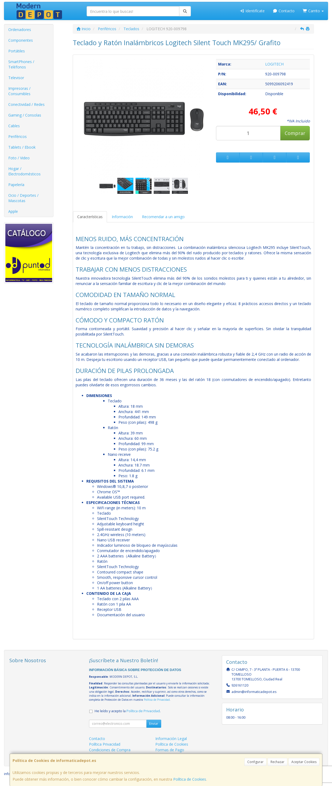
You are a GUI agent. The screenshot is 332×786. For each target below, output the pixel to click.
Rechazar (277, 762)
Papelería (16, 184)
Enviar (153, 723)
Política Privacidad (104, 744)
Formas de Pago (169, 749)
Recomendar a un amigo (163, 216)
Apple (13, 211)
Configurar (255, 762)
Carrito (313, 10)
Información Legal (171, 738)
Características (90, 216)
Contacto (284, 10)
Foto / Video (19, 157)
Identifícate (252, 10)
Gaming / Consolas (24, 115)
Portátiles (16, 50)
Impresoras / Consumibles (19, 91)
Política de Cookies (189, 779)
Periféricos (17, 136)
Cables (14, 125)
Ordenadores (19, 29)
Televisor (16, 77)
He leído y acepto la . (128, 711)
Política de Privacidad (157, 700)
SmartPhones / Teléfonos (21, 64)
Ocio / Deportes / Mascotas (23, 198)
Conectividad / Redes (26, 104)
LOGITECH (274, 64)
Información (122, 216)
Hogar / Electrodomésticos (24, 171)
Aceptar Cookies (303, 762)
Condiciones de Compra (109, 749)
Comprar (295, 133)
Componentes (20, 40)
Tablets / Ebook (22, 147)
